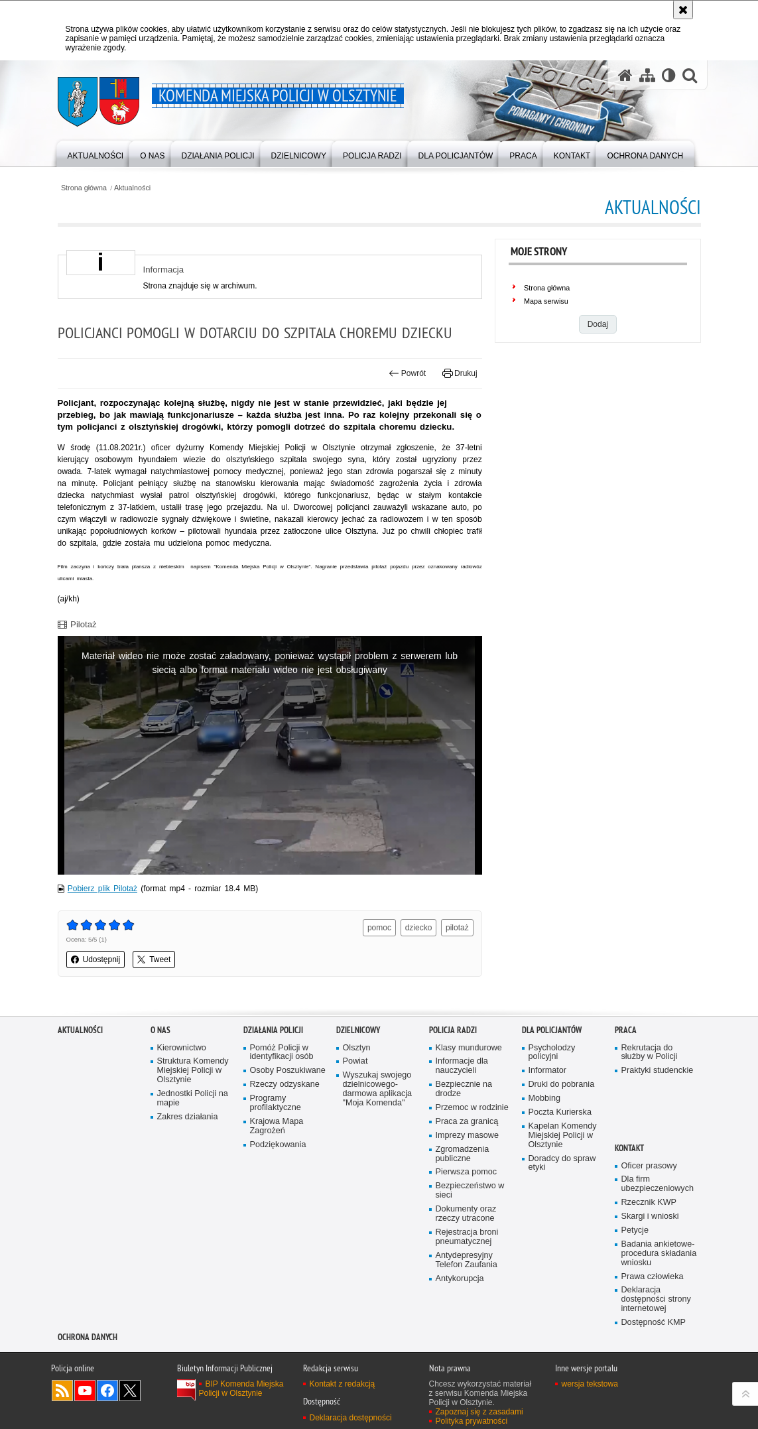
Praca (626, 1030)
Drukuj (459, 373)
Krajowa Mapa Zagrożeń (277, 1126)
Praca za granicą (467, 1121)
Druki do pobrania (562, 1084)
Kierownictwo (181, 1048)
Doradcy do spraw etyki (562, 1163)
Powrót (407, 373)
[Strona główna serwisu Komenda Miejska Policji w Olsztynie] (625, 75)
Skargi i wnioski (650, 1216)
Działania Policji (273, 1030)
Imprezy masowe (467, 1135)
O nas (160, 1030)
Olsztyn (357, 1048)
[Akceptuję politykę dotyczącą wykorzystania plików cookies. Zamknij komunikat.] (683, 9)
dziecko (418, 927)
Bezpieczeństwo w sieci (470, 1191)
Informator (548, 1070)
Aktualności (132, 188)
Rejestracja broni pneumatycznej (467, 1237)
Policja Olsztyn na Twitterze (130, 1390)
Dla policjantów (552, 1030)
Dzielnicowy (358, 1030)
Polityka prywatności (472, 1421)
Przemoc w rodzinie (472, 1107)
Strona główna (84, 188)
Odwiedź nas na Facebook (107, 1390)
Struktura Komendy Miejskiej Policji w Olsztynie (193, 1070)
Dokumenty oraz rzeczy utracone (466, 1214)
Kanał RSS (62, 1390)
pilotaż (457, 927)
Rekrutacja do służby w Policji (649, 1053)
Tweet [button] (153, 959)
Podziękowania (278, 1145)
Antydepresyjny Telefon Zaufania (466, 1260)
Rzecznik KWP (648, 1202)
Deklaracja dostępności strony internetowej (656, 1299)
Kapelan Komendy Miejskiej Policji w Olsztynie (563, 1135)
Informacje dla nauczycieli (462, 1066)
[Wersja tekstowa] (669, 75)
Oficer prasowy (649, 1166)
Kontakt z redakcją (342, 1384)
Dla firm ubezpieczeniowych (657, 1184)
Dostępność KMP (653, 1322)
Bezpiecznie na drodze (464, 1089)
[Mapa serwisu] (647, 75)
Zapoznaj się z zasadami (479, 1411)
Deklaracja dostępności (351, 1417)
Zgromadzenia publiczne (462, 1154)
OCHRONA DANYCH (87, 1337)
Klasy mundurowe (469, 1048)
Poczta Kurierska (560, 1112)
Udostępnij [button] (96, 959)
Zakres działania (187, 1117)
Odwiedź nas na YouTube (84, 1390)
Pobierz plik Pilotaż (102, 888)
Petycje (635, 1230)
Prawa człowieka (652, 1277)
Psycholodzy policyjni (552, 1053)
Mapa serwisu (546, 301)
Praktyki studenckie (657, 1070)
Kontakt (629, 1148)
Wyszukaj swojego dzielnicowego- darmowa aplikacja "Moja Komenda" (377, 1089)
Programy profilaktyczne (275, 1103)
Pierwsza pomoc (466, 1172)
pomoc (379, 927)
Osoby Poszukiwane (288, 1070)
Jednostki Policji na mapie (192, 1098)
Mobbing (544, 1098)
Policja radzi (453, 1030)
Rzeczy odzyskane (285, 1084)
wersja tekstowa (590, 1384)
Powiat (355, 1061)
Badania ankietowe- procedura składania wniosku (659, 1253)
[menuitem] (96, 153)
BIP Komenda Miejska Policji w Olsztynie (241, 1388)
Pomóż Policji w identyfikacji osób (282, 1053)
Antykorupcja (460, 1278)
